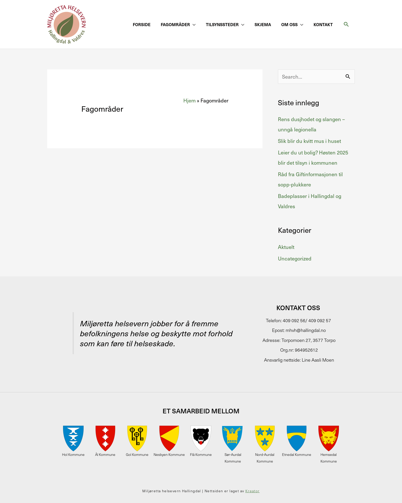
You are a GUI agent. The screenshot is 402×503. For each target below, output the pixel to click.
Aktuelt (286, 247)
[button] (178, 24)
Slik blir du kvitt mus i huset (309, 141)
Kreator (252, 491)
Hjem (189, 100)
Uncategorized (294, 258)
